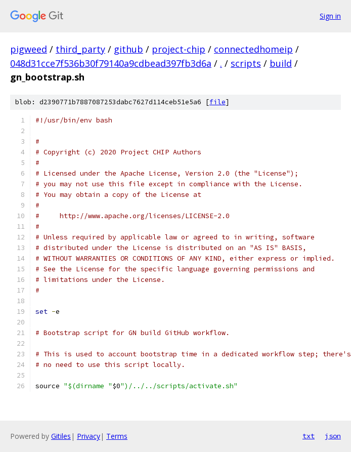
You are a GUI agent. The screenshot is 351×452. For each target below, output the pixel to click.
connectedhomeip (253, 49)
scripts (246, 63)
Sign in (330, 16)
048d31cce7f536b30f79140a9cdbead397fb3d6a (110, 63)
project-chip (178, 49)
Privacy (88, 436)
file (217, 102)
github (128, 49)
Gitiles (61, 436)
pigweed (28, 49)
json (333, 435)
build (281, 63)
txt (308, 435)
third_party (80, 49)
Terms (116, 436)
